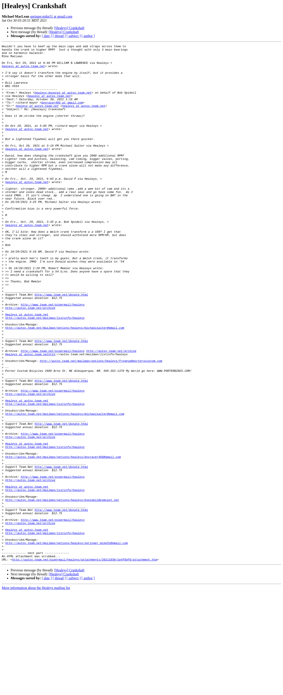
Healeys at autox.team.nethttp (30, 416)
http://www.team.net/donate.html (61, 345)
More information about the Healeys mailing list (36, 691)
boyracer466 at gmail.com (62, 114)
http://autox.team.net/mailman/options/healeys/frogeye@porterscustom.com (101, 424)
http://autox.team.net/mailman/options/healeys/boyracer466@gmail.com (63, 540)
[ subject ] (74, 36)
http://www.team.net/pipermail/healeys (53, 357)
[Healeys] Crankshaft (69, 28)
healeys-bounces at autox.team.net (62, 102)
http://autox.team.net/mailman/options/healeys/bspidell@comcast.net (62, 591)
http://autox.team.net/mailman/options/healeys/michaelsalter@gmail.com (64, 385)
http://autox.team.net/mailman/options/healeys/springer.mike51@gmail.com (66, 643)
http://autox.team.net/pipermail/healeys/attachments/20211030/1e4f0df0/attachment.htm (84, 663)
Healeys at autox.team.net (26, 369)
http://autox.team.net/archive (30, 361)
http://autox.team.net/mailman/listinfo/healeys (45, 373)
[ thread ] (59, 36)
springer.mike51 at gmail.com (51, 16)
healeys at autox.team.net (23, 71)
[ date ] (47, 36)
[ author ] (88, 36)
